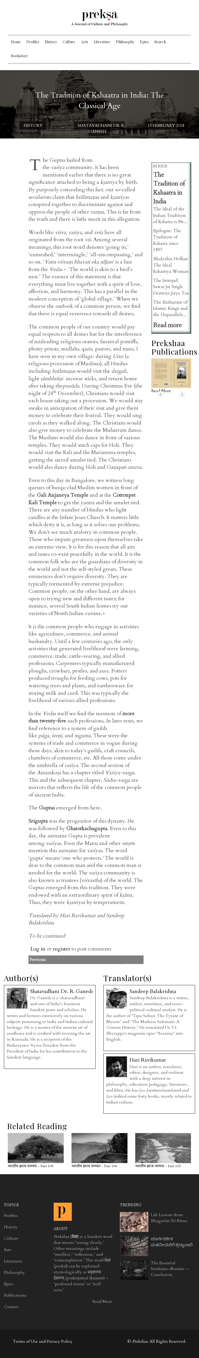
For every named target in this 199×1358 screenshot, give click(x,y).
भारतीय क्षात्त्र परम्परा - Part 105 (30, 1166)
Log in (37, 948)
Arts (84, 41)
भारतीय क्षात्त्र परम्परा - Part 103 (158, 1166)
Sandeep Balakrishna (153, 991)
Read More (102, 1301)
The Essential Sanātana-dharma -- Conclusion (170, 1269)
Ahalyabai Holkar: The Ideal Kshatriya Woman (171, 265)
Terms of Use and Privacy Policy (43, 1341)
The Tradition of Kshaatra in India (169, 188)
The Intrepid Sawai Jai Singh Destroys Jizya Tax (171, 287)
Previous (100, 959)
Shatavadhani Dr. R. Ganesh (101, 128)
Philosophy (125, 41)
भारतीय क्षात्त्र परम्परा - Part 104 (94, 1166)
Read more (167, 325)
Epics (144, 41)
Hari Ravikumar (148, 1059)
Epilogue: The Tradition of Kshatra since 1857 (167, 240)
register (61, 948)
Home (16, 41)
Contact (11, 1307)
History (51, 41)
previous (160, 394)
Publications (15, 1295)
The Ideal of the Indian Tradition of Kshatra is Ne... (170, 215)
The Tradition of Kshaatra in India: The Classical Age (99, 100)
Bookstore (19, 55)
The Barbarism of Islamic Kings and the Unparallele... (170, 308)
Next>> (131, 965)
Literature (102, 41)
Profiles (32, 41)
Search (160, 41)
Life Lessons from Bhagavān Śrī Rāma (169, 1218)
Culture (69, 41)
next (182, 394)
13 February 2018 (165, 125)
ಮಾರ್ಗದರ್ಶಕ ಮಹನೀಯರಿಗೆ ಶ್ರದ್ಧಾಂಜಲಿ (172, 1242)
